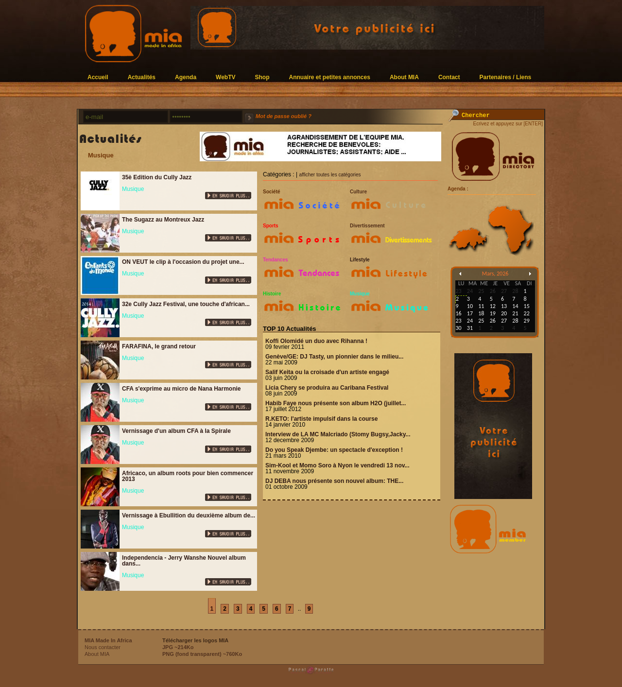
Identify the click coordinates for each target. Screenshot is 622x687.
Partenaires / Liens (506, 77)
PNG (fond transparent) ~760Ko (202, 654)
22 (527, 313)
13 (504, 306)
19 (493, 313)
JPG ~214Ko (178, 647)
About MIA (404, 77)
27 (504, 320)
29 (527, 320)
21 (515, 313)
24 (470, 320)
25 (481, 320)
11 (481, 306)
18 (481, 313)
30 (459, 328)
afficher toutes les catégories (330, 174)
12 (493, 306)
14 (515, 306)
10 (470, 306)
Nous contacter (103, 647)
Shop (262, 77)
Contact (449, 77)
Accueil (97, 77)
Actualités (142, 77)
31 (470, 328)
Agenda (185, 77)
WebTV (225, 77)
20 (504, 313)
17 (470, 313)
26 (493, 320)
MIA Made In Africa (108, 640)
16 (459, 313)
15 (527, 306)
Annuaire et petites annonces (329, 77)
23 (459, 320)
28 (515, 320)
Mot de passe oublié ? (283, 116)
